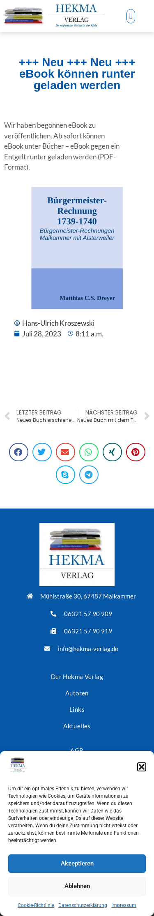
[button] (142, 767)
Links (77, 709)
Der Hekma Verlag (77, 676)
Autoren (77, 693)
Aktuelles (77, 726)
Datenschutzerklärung (82, 905)
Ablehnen (77, 886)
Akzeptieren (77, 863)
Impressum (123, 905)
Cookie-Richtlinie (36, 905)
